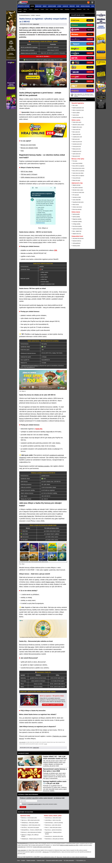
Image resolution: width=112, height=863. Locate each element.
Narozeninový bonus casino (78, 168)
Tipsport (25, 9)
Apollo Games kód (77, 153)
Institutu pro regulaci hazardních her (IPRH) (69, 845)
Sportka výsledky (76, 216)
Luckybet (73, 9)
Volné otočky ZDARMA (77, 163)
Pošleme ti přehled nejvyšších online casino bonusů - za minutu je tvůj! (42, 798)
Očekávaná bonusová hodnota (29, 365)
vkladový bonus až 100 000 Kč (29, 53)
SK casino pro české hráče (78, 192)
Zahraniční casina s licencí (78, 124)
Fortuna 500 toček (76, 178)
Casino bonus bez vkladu (78, 173)
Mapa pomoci (59, 857)
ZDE (55, 250)
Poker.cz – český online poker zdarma (53, 827)
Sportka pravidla (76, 214)
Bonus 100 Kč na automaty (78, 170)
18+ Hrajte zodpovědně (69, 860)
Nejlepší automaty (76, 185)
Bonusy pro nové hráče (28, 145)
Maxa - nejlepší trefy (77, 231)
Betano (56, 9)
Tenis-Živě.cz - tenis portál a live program (30, 827)
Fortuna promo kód (77, 146)
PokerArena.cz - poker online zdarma (53, 825)
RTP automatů (76, 194)
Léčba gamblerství (77, 243)
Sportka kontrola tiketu (77, 228)
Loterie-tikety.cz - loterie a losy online (53, 820)
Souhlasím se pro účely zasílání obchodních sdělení (39, 804)
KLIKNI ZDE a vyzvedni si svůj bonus (53, 704)
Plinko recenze (76, 204)
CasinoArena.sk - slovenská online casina (54, 836)
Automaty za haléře (77, 197)
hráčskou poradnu (43, 466)
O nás (18, 860)
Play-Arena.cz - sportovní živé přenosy (53, 829)
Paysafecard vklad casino (78, 202)
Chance (42, 9)
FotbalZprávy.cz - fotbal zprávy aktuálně (29, 822)
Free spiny (75, 161)
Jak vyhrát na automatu (78, 187)
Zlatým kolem (50, 582)
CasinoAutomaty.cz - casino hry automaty (54, 822)
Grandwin (67, 9)
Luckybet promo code (77, 136)
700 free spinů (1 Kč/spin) (27, 50)
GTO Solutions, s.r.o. (81, 860)
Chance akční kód (76, 129)
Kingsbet (20, 11)
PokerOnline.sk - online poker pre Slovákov (54, 838)
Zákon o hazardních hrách (78, 110)
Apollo (51, 9)
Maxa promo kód (76, 156)
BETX (84, 9)
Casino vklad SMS (77, 199)
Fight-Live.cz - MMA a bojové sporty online (30, 820)
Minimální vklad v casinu (78, 190)
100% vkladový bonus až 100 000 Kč (33, 177)
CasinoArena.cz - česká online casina (53, 817)
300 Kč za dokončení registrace (29, 47)
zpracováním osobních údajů (34, 804)
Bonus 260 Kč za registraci (78, 165)
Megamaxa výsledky (77, 219)
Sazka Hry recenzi (41, 334)
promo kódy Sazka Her (26, 516)
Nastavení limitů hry (77, 240)
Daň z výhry (75, 105)
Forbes (61, 9)
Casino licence (76, 115)
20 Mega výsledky (76, 223)
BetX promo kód (76, 139)
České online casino (77, 122)
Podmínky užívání (40, 860)
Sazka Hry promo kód (77, 141)
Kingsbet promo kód (77, 151)
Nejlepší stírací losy (77, 233)
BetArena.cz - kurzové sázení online (29, 817)
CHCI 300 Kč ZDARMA (42, 56)
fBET (88, 9)
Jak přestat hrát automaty (78, 238)
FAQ (22, 151)
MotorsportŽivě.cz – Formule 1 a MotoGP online (31, 829)
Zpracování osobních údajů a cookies (54, 860)
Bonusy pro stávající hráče (29, 148)
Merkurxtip (79, 9)
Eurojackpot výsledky (77, 221)
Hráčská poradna (76, 245)
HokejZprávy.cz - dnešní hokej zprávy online (30, 825)
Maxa (25, 11)
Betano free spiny (76, 180)
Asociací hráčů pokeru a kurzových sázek (42, 846)
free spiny (31, 647)
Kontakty (23, 860)
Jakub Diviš (36, 24)
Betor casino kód (76, 131)
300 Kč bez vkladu (27, 171)
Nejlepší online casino (77, 127)
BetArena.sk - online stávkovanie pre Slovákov (31, 832)
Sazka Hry (36, 9)
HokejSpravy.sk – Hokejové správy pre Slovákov (31, 838)
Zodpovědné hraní (22, 846)
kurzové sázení (37, 242)
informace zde (46, 851)
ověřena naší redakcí (48, 60)
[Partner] (101, 58)
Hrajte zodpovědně (22, 742)
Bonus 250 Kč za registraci (78, 175)
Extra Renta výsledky (77, 226)
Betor (47, 9)
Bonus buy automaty (77, 209)
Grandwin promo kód (77, 144)
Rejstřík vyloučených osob (78, 107)
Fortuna (20, 9)
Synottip (31, 9)
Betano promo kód (77, 148)
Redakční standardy (31, 860)
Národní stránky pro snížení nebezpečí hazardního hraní (75, 857)
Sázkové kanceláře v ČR (78, 117)
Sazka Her (40, 305)
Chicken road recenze (77, 207)
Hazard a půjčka (76, 112)
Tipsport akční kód (77, 134)
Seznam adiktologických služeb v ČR (48, 857)
